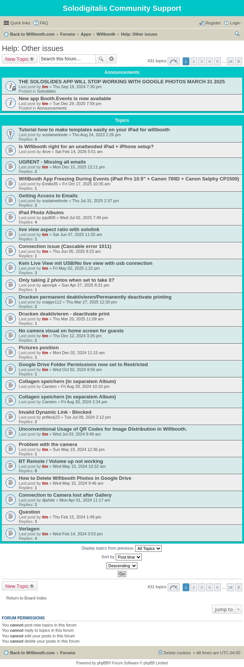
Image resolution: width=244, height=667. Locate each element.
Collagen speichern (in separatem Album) (67, 381)
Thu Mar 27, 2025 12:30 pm (91, 302)
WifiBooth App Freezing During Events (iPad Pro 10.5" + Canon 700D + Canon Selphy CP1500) (129, 179)
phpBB (102, 663)
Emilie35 (50, 184)
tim (45, 86)
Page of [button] (174, 61)
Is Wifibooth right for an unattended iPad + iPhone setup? (86, 146)
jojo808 (48, 217)
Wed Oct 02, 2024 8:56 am (77, 369)
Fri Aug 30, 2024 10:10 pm (85, 386)
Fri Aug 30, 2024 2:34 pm (84, 402)
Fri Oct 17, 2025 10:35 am (86, 184)
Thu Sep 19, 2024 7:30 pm (77, 86)
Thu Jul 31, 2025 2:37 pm (95, 200)
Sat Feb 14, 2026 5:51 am (79, 151)
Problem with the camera (48, 444)
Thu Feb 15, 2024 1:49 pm (77, 517)
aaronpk (49, 285)
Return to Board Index (26, 598)
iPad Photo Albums (41, 212)
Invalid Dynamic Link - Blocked (55, 412)
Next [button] (238, 61)
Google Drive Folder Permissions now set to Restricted (83, 364)
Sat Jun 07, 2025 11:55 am (77, 234)
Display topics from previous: (122, 548)
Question (29, 512)
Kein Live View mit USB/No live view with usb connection (85, 263)
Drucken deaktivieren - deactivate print (64, 314)
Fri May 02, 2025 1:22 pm (76, 268)
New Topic (17, 59)
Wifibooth (106, 34)
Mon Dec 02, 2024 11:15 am (79, 352)
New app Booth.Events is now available (65, 98)
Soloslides (46, 91)
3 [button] (202, 61)
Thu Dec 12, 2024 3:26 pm (77, 336)
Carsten (49, 386)
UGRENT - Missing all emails (52, 162)
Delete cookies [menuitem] (177, 652)
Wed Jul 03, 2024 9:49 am (77, 434)
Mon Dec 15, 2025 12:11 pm (79, 167)
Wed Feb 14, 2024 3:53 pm (78, 534)
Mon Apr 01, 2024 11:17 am (85, 500)
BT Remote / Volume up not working (61, 461)
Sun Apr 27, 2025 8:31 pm (85, 285)
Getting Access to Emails (48, 195)
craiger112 (51, 302)
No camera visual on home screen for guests (71, 331)
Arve (46, 151)
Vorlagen (29, 529)
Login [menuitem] (235, 23)
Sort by (121, 557)
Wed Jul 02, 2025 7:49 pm (84, 217)
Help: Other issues (139, 34)
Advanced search (112, 58)
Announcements (52, 108)
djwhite (48, 500)
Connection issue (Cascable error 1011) (65, 246)
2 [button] (194, 61)
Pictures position (39, 347)
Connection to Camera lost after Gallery (65, 495)
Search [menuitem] (237, 35)
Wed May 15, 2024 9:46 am (78, 483)
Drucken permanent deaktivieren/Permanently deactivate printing (95, 297)
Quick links (20, 23)
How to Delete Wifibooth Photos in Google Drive (75, 478)
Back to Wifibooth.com (32, 34)
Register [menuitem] (213, 23)
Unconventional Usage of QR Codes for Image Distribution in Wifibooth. (103, 429)
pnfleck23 (51, 417)
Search (101, 58)
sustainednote (55, 134)
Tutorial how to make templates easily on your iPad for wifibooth (94, 129)
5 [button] (217, 61)
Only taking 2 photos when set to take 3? (67, 280)
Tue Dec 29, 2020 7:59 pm (77, 103)
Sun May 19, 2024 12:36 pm (78, 449)
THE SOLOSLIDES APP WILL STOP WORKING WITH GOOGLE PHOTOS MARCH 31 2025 (122, 81)
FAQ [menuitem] (44, 23)
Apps (86, 34)
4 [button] (209, 61)
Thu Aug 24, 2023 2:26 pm (96, 134)
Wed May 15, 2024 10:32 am (79, 466)
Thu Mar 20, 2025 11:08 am (78, 319)
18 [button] (230, 61)
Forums (67, 34)
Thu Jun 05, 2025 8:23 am (77, 251)
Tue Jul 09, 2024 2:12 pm (87, 417)
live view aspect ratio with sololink (59, 229)
